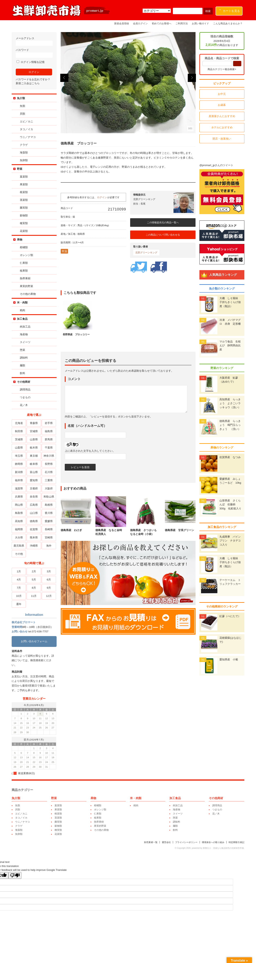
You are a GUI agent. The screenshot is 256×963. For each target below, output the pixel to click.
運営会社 (166, 842)
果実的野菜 (26, 286)
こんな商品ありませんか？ (228, 23)
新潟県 (19, 472)
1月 (19, 571)
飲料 (22, 373)
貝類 (22, 113)
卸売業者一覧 (151, 842)
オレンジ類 (26, 255)
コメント (74, 379)
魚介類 (21, 98)
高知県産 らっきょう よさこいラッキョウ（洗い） (230, 403)
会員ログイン (140, 23)
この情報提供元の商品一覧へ (163, 222)
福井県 (19, 480)
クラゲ (24, 144)
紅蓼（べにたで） (230, 616)
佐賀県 (34, 529)
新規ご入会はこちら (28, 83)
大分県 (19, 537)
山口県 (34, 512)
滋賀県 (19, 488)
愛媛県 (49, 521)
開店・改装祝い (222, 138)
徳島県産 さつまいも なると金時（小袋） (145, 530)
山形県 (34, 439)
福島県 (49, 431)
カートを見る (230, 10)
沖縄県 (34, 545)
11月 (33, 595)
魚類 (22, 105)
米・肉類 (22, 302)
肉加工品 (25, 326)
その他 (19, 553)
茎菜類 (24, 199)
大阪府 (49, 488)
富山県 (34, 472)
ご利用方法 (182, 23)
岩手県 (49, 423)
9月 (49, 587)
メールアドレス (34, 41)
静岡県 (19, 463)
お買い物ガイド (200, 23)
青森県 (34, 423)
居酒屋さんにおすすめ (222, 116)
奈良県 (34, 496)
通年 (18, 604)
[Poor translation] (14, 875)
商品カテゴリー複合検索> (222, 69)
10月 (18, 595)
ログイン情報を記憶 (31, 62)
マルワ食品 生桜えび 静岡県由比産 (230, 345)
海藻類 (24, 152)
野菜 (19, 168)
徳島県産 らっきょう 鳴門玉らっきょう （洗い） (230, 425)
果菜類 (24, 184)
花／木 (24, 405)
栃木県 (34, 447)
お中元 (222, 93)
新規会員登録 (121, 23)
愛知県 (34, 480)
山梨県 (19, 447)
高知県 (19, 521)
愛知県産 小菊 (229, 659)
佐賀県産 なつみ (230, 457)
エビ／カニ (26, 121)
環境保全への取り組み (213, 842)
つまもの (25, 397)
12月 (48, 595)
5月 (34, 579)
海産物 (24, 334)
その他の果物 (28, 293)
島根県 (49, 504)
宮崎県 (49, 537)
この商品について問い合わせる (163, 234)
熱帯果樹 (25, 278)
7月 (19, 587)
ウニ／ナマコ (28, 137)
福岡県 (19, 529)
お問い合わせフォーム (34, 641)
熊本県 (34, 537)
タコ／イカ (26, 129)
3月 (49, 571)
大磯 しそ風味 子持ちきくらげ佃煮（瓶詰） (230, 302)
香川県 (49, 512)
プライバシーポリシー (186, 842)
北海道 (19, 423)
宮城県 (34, 431)
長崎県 (49, 529)
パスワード (34, 53)
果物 (19, 239)
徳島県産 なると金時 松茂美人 (110, 530)
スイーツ (25, 342)
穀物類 (24, 215)
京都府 (34, 488)
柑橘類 (24, 247)
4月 (19, 579)
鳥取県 (19, 512)
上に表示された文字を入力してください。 (90, 450)
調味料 (24, 357)
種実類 (24, 223)
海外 (48, 545)
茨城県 (19, 439)
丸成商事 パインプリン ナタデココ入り (230, 540)
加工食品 (22, 318)
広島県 (34, 504)
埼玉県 (19, 455)
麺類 (22, 365)
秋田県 (19, 431)
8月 (34, 587)
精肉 (22, 310)
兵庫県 (19, 496)
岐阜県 (34, 463)
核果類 (24, 270)
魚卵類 (24, 160)
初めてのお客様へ (161, 23)
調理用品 (25, 389)
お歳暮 (222, 104)
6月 (49, 579)
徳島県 (34, 521)
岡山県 (19, 504)
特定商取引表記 (237, 842)
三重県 (49, 480)
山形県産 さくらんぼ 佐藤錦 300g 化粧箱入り (230, 504)
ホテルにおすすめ (222, 127)
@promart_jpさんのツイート (217, 165)
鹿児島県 (18, 545)
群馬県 (49, 439)
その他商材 (23, 381)
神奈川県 (48, 455)
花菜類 (24, 231)
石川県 (49, 472)
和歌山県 (48, 496)
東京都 (34, 455)
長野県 (49, 463)
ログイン (102, 197)
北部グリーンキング (146, 252)
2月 (34, 571)
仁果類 (24, 262)
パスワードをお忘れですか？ (33, 79)
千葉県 (49, 447)
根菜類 (24, 192)
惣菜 (22, 349)
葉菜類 (24, 176)
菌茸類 (24, 207)
